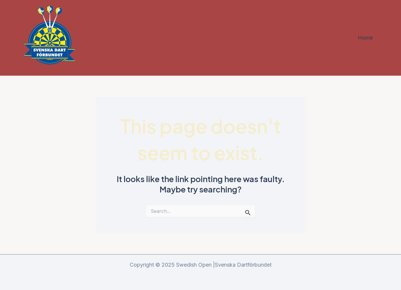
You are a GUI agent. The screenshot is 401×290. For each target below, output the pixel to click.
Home (365, 38)
